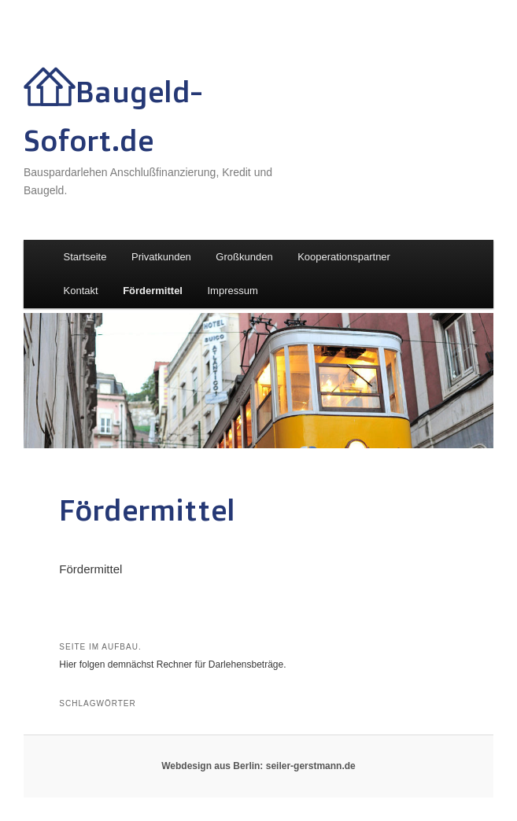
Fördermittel (153, 290)
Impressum (232, 290)
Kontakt (81, 290)
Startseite (85, 257)
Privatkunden (161, 257)
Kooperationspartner (343, 257)
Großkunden (244, 257)
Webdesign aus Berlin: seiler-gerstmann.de (258, 765)
